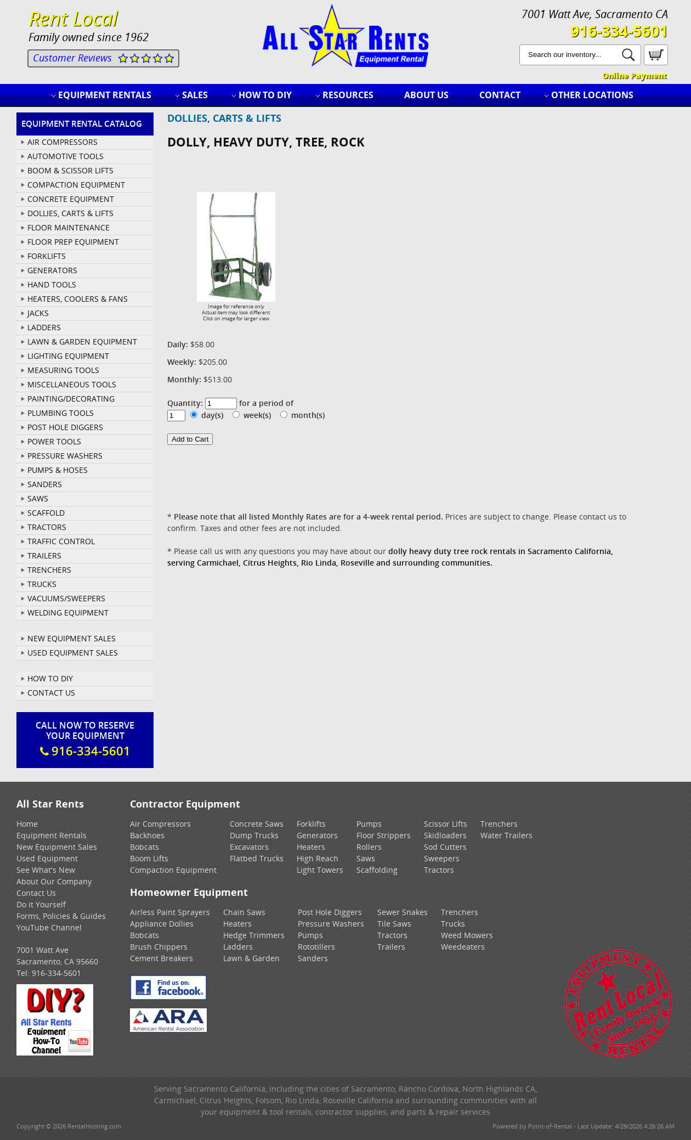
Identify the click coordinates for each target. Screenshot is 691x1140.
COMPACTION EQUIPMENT (76, 184)
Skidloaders (445, 835)
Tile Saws (394, 923)
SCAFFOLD (46, 512)
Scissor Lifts (445, 824)
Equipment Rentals (104, 95)
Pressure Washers (331, 923)
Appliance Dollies (162, 923)
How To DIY (50, 678)
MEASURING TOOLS (63, 370)
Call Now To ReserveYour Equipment (85, 739)
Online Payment (634, 75)
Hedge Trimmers (254, 935)
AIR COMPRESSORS (62, 142)
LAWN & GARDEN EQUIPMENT (82, 341)
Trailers (391, 946)
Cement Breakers (161, 958)
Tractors (439, 870)
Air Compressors (160, 824)
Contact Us (51, 692)
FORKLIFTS (46, 256)
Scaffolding (377, 870)
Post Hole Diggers (330, 912)
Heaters (311, 847)
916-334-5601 (619, 30)
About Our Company (54, 881)
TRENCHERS (49, 570)
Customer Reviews (72, 57)
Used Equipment (47, 858)
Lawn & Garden (251, 958)
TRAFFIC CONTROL (61, 541)
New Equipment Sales (71, 638)
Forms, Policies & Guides (61, 916)
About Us (426, 95)
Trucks (453, 923)
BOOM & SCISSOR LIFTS (70, 170)
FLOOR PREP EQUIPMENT (73, 241)
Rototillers (316, 946)
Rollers (369, 847)
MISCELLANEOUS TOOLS (71, 384)
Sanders (313, 958)
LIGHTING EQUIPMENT (68, 356)
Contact (499, 95)
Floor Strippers (383, 835)
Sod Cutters (445, 847)
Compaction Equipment (173, 870)
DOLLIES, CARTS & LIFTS (70, 213)
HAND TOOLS (51, 284)
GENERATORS (52, 270)
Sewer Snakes (402, 912)
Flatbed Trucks (257, 858)
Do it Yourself (41, 904)
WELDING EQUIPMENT (68, 612)
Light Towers (320, 870)
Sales (195, 95)
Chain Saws (244, 912)
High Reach (317, 858)
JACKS (38, 313)
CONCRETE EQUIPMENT (70, 199)
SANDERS (44, 484)
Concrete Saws (257, 824)
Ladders (238, 946)
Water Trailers (506, 835)
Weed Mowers (467, 935)
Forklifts (311, 824)
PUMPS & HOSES (57, 470)
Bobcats (144, 847)
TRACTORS (46, 527)
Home (27, 824)
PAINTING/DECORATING (71, 398)
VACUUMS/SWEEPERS (66, 598)
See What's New (45, 870)
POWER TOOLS (54, 441)
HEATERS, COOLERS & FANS (77, 299)
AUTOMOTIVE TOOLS (65, 156)
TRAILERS (44, 555)
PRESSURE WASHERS (65, 455)
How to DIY (265, 95)
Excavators (249, 847)
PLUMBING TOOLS (60, 413)
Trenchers (499, 824)
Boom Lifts (149, 858)
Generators (317, 835)
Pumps (369, 824)
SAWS (37, 498)
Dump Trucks (254, 835)
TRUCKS (41, 584)
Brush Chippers (159, 946)
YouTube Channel (49, 927)
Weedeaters (463, 946)
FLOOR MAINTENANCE (68, 227)
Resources (347, 95)
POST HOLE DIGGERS (65, 427)
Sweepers (442, 858)
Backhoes (147, 835)
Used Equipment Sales (72, 652)
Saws (365, 858)
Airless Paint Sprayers (170, 912)
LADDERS (44, 327)
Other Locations (592, 95)
